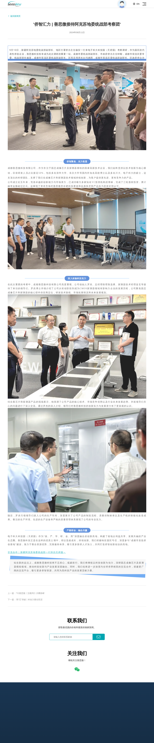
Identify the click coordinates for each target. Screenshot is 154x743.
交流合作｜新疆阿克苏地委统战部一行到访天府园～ (37, 554)
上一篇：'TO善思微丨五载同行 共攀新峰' (26, 595)
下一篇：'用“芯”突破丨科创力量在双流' (25, 602)
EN (136, 4)
